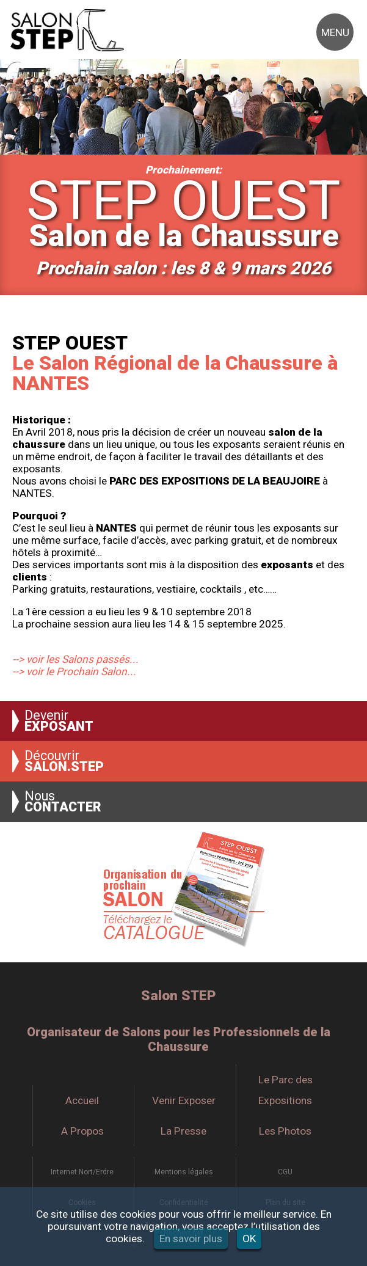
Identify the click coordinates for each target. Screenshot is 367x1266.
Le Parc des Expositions (285, 1090)
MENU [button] (335, 32)
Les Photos (285, 1131)
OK (249, 1238)
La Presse (183, 1131)
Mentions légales (183, 1172)
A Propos (82, 1131)
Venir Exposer (184, 1100)
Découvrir (64, 761)
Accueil (82, 1100)
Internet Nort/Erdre (82, 1172)
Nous (62, 802)
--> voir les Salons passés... (75, 659)
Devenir (58, 721)
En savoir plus (190, 1238)
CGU (285, 1172)
